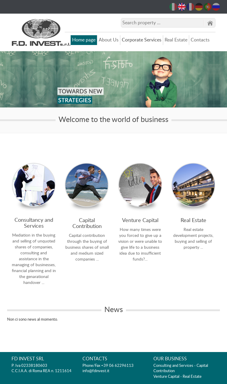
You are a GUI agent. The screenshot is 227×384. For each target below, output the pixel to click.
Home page (83, 40)
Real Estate (176, 40)
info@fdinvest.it (95, 371)
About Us (109, 40)
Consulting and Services (173, 366)
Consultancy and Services (33, 223)
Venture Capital (140, 220)
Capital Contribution (87, 223)
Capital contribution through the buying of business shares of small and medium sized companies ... (87, 247)
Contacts (200, 40)
